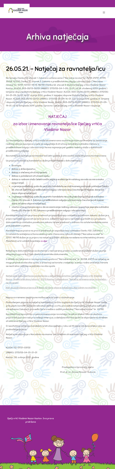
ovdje (44, 241)
